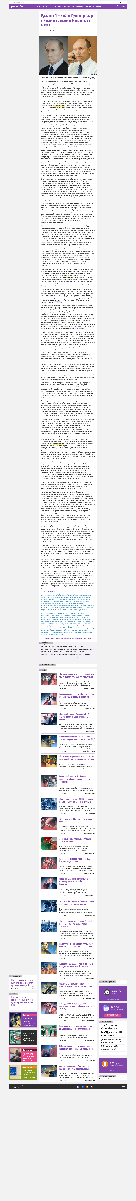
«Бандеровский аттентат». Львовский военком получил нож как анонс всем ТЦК (77, 754)
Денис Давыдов (90, 1026)
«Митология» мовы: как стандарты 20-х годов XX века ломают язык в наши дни (76, 1012)
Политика (26, 1116)
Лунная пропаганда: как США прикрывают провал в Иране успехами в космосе (76, 695)
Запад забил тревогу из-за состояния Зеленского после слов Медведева (29, 1123)
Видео (67, 6)
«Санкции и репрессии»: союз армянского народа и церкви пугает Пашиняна (76, 1032)
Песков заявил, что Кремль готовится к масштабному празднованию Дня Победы (23, 1084)
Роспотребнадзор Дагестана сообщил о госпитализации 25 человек (62, 651)
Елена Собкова (90, 1162)
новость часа (16, 1077)
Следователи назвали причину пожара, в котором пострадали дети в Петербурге (29, 1175)
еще (124, 1154)
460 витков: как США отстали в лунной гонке (75, 854)
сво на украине (107, 1123)
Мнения (58, 6)
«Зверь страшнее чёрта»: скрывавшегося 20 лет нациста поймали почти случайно (76, 675)
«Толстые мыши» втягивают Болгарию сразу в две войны (75, 873)
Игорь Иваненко (90, 887)
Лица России (77, 6)
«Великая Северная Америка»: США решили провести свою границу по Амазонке (74, 716)
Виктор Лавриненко (89, 788)
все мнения (32, 1109)
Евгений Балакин (89, 924)
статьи (44, 670)
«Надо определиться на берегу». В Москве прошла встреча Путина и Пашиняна (73, 932)
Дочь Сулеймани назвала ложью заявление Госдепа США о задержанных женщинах (67, 649)
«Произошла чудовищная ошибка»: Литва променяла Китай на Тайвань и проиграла (76, 774)
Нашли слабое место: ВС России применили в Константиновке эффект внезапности (75, 796)
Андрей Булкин (90, 847)
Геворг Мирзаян (90, 731)
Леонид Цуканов (90, 966)
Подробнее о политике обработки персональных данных (95, 1187)
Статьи (49, 6)
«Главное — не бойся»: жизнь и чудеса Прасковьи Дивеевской (75, 910)
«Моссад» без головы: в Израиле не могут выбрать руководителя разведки (76, 953)
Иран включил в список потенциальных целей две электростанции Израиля (28, 1138)
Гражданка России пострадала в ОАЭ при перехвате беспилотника (62, 646)
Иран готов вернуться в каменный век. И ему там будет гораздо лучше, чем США (22, 1102)
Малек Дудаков (90, 708)
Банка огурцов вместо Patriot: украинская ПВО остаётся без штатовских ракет (76, 1168)
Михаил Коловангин (88, 1105)
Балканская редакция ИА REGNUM (51, 30)
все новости (14, 1089)
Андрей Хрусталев (89, 768)
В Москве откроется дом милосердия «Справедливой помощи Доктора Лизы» (76, 1148)
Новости (40, 6)
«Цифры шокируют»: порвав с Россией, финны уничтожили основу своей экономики (75, 991)
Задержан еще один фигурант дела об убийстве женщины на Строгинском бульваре (29, 1157)
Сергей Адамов (90, 810)
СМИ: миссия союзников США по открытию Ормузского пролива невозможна (65, 654)
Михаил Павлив (90, 1182)
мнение (14, 1095)
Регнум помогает (93, 6)
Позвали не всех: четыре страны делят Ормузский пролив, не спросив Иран (75, 1111)
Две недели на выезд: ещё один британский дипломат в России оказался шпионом (76, 1091)
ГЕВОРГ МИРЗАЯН (16, 1109)
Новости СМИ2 (104, 1180)
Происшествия (27, 1151)
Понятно (119, 1187)
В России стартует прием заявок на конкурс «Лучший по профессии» (62, 657)
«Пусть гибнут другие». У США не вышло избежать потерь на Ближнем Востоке (76, 834)
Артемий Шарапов (89, 867)
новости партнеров (48, 665)
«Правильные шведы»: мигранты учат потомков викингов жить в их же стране (75, 1069)
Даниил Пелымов (89, 688)
